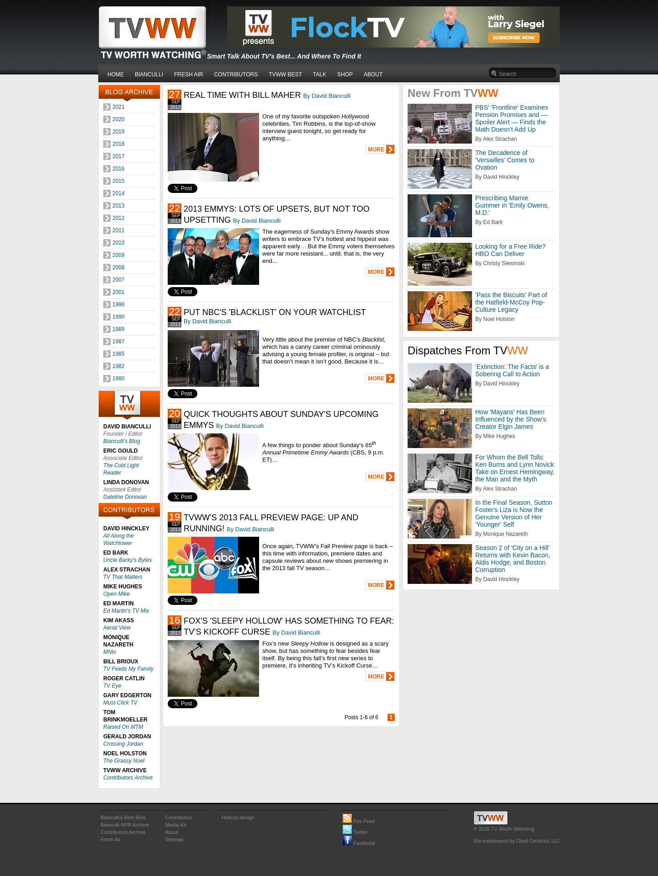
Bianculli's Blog (121, 441)
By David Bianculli (326, 95)
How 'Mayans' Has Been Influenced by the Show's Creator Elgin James (510, 419)
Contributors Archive (128, 778)
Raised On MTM (123, 727)
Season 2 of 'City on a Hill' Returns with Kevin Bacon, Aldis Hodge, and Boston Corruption (512, 558)
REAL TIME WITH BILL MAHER (242, 95)
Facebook (359, 843)
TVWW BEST (285, 74)
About (171, 832)
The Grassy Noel (123, 761)
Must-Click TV (120, 703)
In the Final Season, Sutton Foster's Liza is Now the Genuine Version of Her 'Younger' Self (513, 513)
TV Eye (112, 686)
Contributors (178, 817)
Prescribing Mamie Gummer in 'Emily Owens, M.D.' (512, 205)
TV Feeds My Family (128, 669)
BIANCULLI (149, 74)
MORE (376, 149)
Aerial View (117, 628)
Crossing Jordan (123, 744)
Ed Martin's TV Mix (126, 611)
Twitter (355, 832)
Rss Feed (359, 821)
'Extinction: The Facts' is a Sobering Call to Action (512, 370)
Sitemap (174, 839)
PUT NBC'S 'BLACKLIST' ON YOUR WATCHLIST (275, 312)
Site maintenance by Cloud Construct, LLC (516, 841)
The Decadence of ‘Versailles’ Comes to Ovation (504, 160)
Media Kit (175, 825)
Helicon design (238, 817)
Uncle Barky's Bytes (127, 560)
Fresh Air (111, 839)
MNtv (109, 652)
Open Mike (116, 594)
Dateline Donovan (125, 497)
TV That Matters (123, 577)
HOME (115, 74)
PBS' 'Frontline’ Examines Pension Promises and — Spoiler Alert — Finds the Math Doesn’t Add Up (511, 118)
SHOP (345, 74)
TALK (319, 74)
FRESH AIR (188, 74)
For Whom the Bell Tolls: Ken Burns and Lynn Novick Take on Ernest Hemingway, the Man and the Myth (514, 468)
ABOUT (373, 74)
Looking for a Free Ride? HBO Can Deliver (510, 250)
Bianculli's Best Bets (123, 817)
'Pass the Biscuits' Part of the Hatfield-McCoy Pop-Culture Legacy (511, 302)
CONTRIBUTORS (236, 74)
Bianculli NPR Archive (125, 825)
